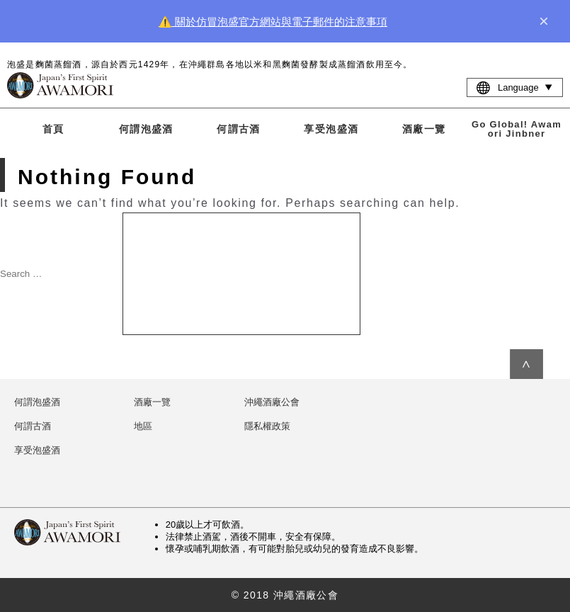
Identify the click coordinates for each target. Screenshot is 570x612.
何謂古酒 (239, 129)
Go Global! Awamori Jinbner (517, 129)
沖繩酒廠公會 (272, 402)
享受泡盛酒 (331, 129)
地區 (143, 426)
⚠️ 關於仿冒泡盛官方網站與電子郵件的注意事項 (273, 22)
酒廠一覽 (424, 129)
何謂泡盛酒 (146, 129)
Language (515, 87)
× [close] (544, 21)
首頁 (53, 129)
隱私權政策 (267, 426)
